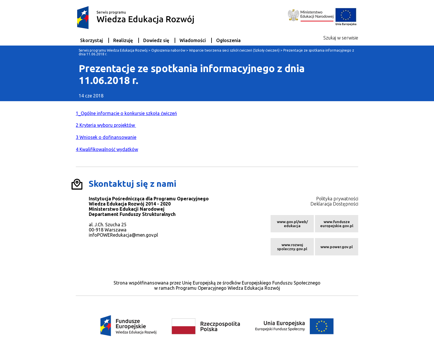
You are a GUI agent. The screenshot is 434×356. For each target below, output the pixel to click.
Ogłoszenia (228, 40)
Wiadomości (193, 40)
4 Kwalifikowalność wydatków (107, 149)
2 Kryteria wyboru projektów (106, 125)
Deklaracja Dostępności (334, 203)
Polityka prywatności (337, 198)
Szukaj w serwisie (340, 37)
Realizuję (123, 40)
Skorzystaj (91, 40)
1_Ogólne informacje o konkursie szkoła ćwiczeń (126, 113)
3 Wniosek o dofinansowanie (106, 137)
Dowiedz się (156, 40)
